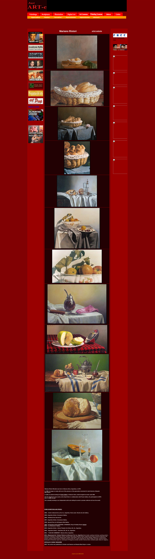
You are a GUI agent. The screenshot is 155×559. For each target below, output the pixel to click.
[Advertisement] (77, 24)
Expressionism (71, 17)
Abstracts (96, 17)
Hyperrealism (35, 17)
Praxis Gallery (64, 494)
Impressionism (84, 17)
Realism (47, 17)
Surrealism (57, 17)
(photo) (84, 524)
